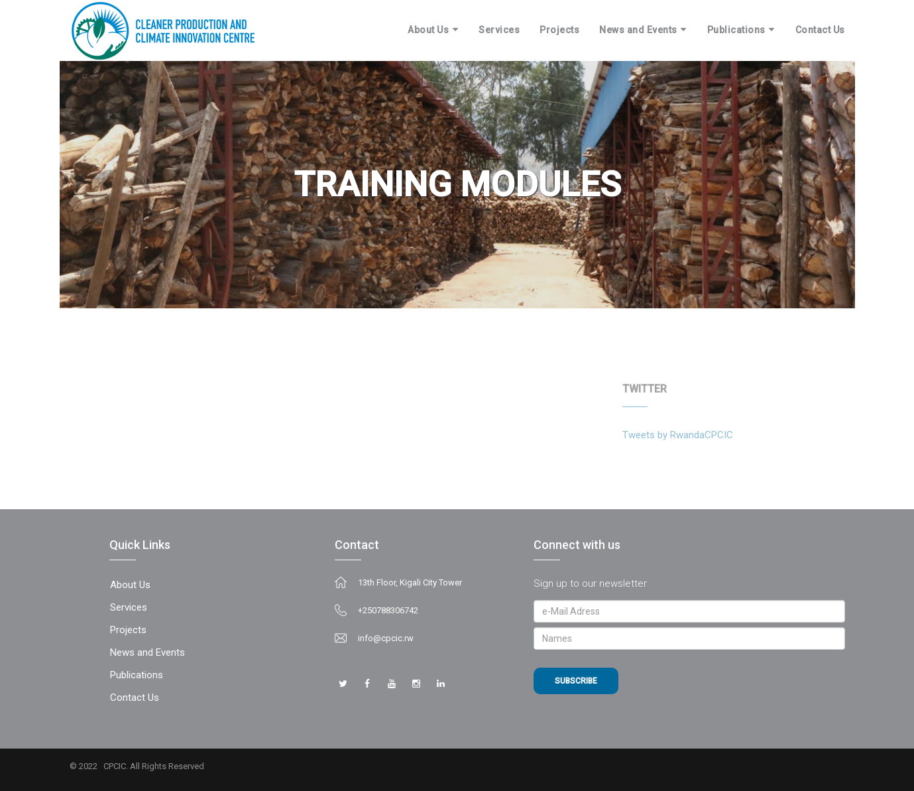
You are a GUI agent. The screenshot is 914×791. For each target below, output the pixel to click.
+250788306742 (388, 610)
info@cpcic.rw (386, 638)
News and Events (638, 30)
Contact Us (820, 30)
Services (499, 30)
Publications (736, 30)
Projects (559, 30)
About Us (428, 30)
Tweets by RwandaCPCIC (673, 435)
